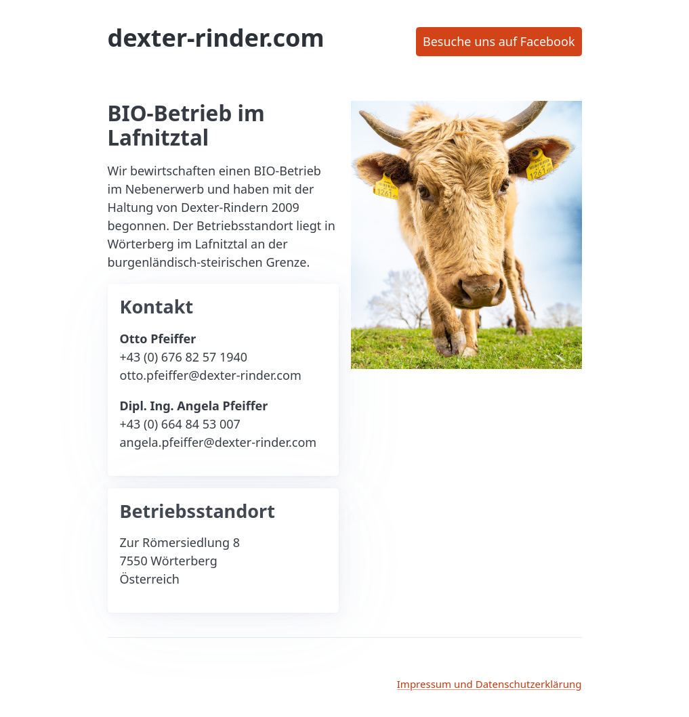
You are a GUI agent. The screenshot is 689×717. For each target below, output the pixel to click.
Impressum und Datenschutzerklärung (489, 684)
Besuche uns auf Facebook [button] (499, 41)
